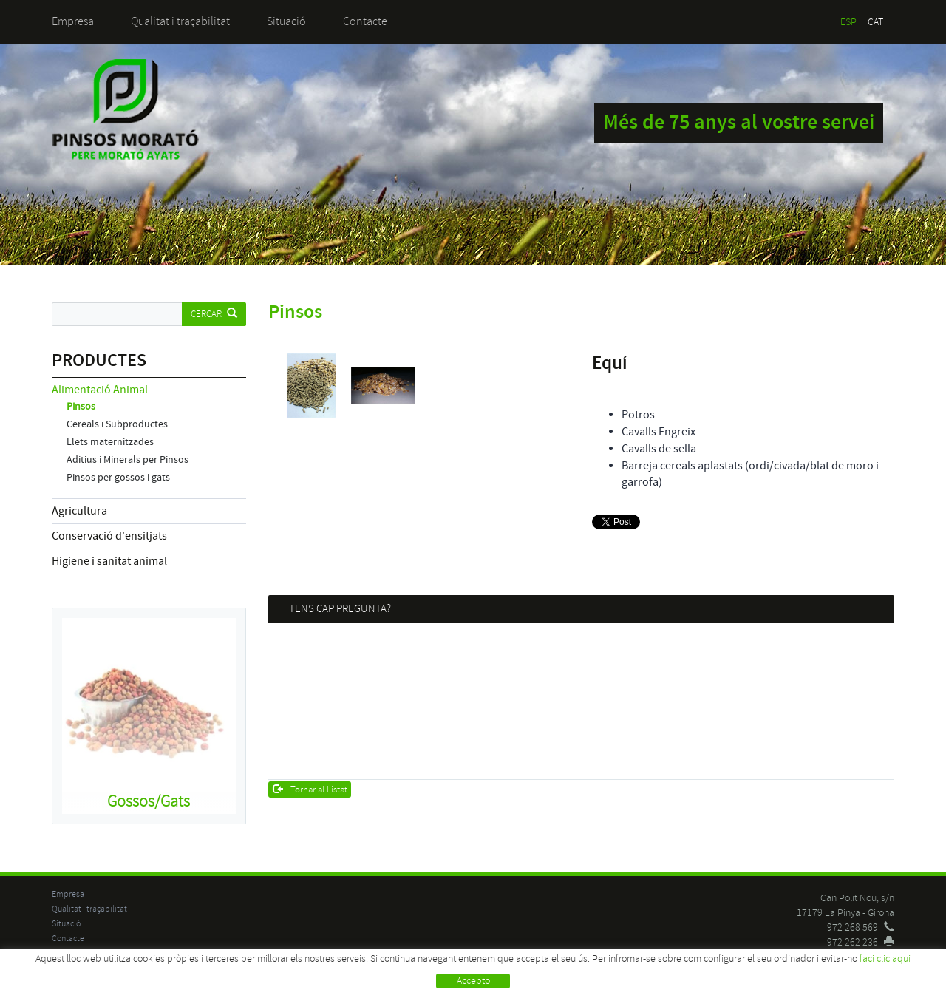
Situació (286, 21)
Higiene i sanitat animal (109, 561)
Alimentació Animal (100, 389)
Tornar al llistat (310, 789)
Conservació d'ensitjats (109, 536)
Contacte (365, 21)
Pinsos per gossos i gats (118, 477)
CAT (875, 22)
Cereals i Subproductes (117, 424)
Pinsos (81, 406)
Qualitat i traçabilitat (180, 21)
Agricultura (79, 510)
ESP (848, 22)
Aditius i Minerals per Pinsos (127, 459)
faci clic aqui (885, 958)
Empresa (73, 21)
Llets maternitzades (110, 442)
